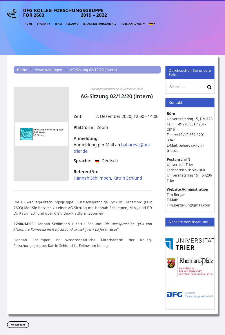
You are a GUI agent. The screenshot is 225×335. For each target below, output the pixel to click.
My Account (18, 324)
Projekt (42, 23)
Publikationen (131, 23)
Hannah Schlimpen (92, 178)
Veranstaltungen (48, 69)
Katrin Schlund (127, 178)
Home (29, 23)
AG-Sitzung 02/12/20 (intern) (93, 69)
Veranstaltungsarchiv (99, 23)
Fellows (72, 23)
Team (58, 23)
